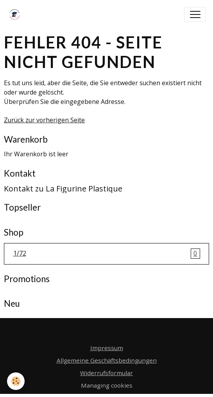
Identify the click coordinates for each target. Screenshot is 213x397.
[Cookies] (16, 381)
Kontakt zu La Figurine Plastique (63, 188)
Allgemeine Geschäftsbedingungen (107, 360)
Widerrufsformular (106, 373)
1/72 (106, 254)
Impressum (106, 348)
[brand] (16, 14)
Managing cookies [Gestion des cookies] (106, 385)
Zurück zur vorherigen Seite (44, 120)
